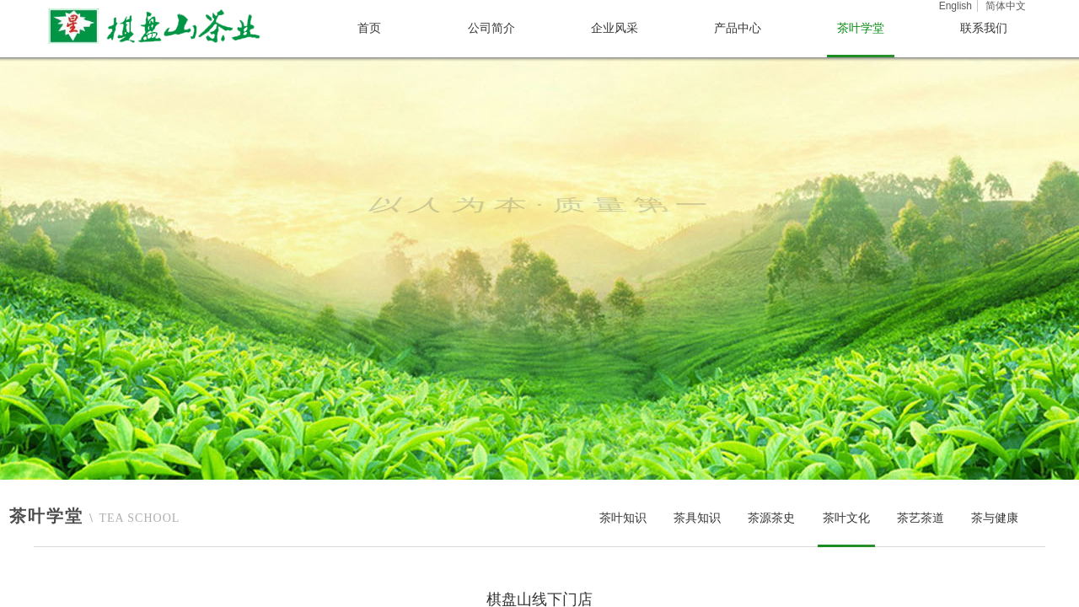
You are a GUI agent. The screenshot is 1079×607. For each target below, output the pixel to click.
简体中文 (1005, 6)
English (955, 6)
